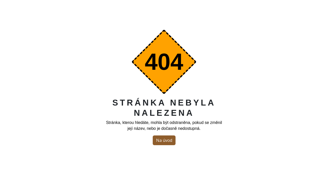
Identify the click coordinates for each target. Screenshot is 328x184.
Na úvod (164, 140)
